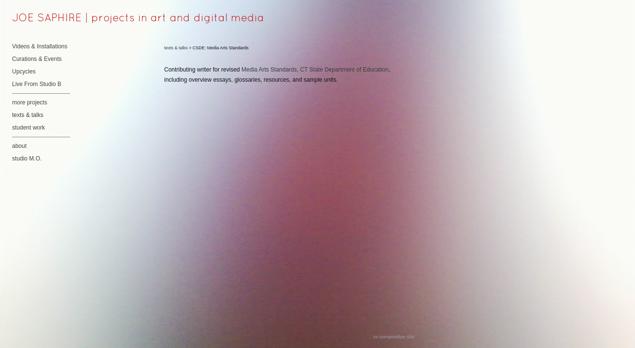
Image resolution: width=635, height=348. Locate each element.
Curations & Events (37, 59)
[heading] (36, 19)
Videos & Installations (40, 46)
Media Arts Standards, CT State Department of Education (315, 69)
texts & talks (27, 115)
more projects (29, 102)
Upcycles (24, 71)
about (19, 146)
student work (28, 127)
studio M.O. (27, 158)
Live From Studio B (36, 84)
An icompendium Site (393, 336)
